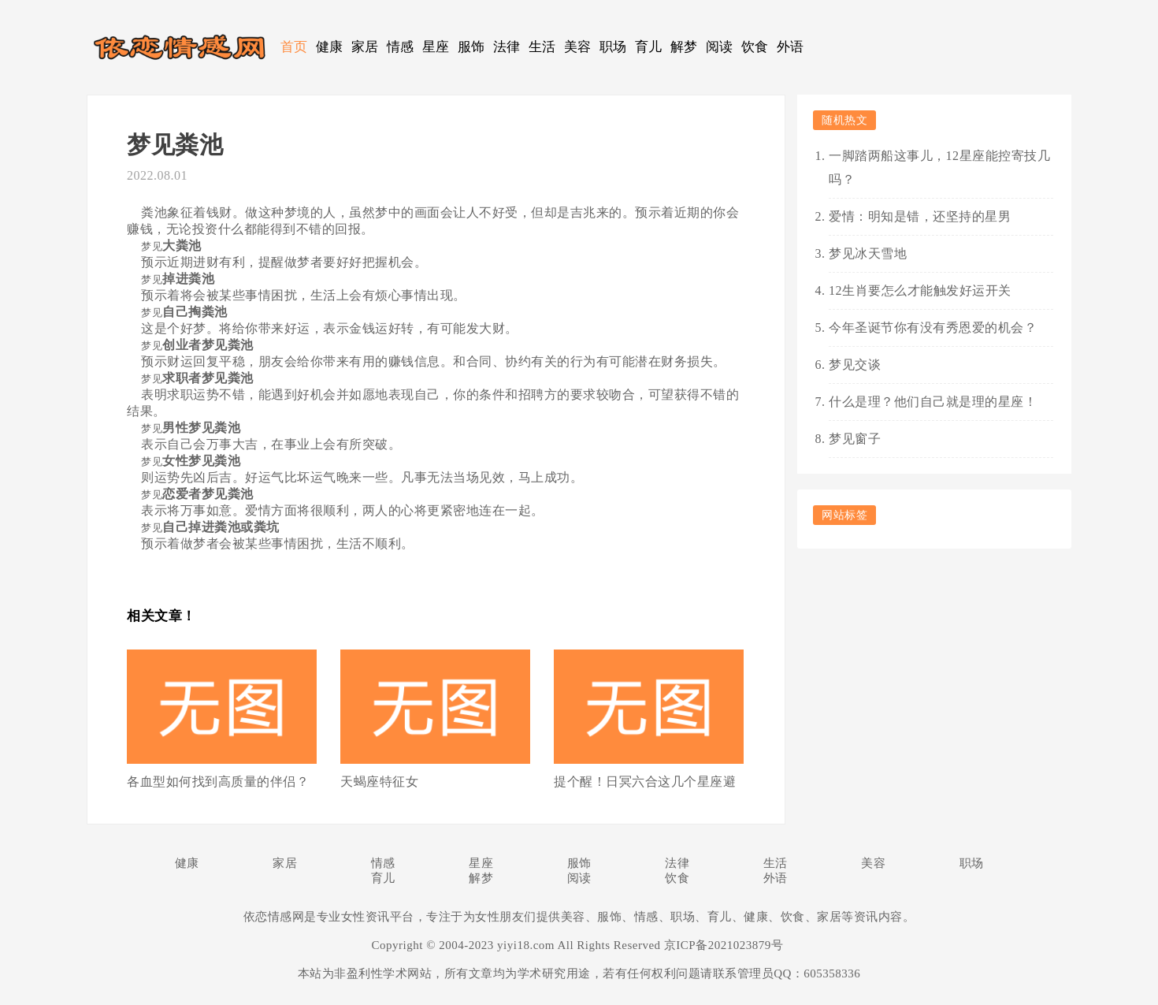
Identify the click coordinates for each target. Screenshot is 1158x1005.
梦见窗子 (855, 438)
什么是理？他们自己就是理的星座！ (933, 401)
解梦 (684, 46)
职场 (613, 46)
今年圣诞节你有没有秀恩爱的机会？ (933, 327)
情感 (400, 46)
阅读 (719, 46)
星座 (436, 46)
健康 (329, 46)
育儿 (649, 46)
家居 (365, 46)
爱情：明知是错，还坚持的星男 (920, 216)
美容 (578, 46)
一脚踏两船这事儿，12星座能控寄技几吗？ (939, 167)
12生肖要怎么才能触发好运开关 (920, 290)
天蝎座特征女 (379, 781)
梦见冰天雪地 (868, 253)
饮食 (755, 46)
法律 (507, 46)
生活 (542, 46)
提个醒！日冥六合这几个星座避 (645, 781)
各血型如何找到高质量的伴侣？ (218, 781)
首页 (294, 46)
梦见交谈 (855, 364)
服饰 (471, 46)
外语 (790, 46)
